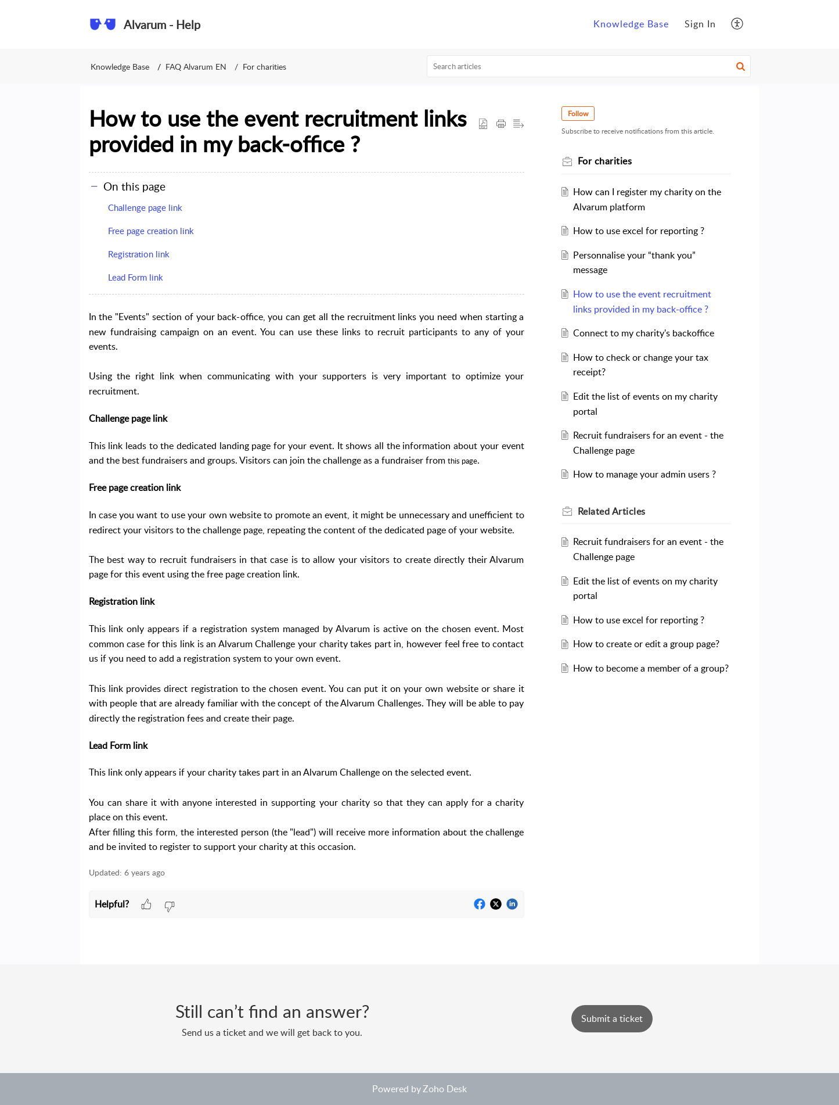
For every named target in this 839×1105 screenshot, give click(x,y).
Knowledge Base (120, 66)
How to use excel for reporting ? (638, 230)
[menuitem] (631, 24)
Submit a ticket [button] (612, 1018)
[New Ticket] (612, 1018)
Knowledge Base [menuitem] (631, 23)
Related (612, 511)
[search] (589, 66)
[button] (740, 66)
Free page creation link (151, 230)
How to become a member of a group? (651, 668)
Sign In (700, 23)
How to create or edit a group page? (646, 643)
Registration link (139, 254)
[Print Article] (501, 124)
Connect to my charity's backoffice (643, 333)
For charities (264, 66)
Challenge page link (145, 207)
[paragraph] (306, 582)
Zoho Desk (445, 1088)
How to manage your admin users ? (644, 474)
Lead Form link (135, 277)
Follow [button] (578, 114)
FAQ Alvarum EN (195, 66)
